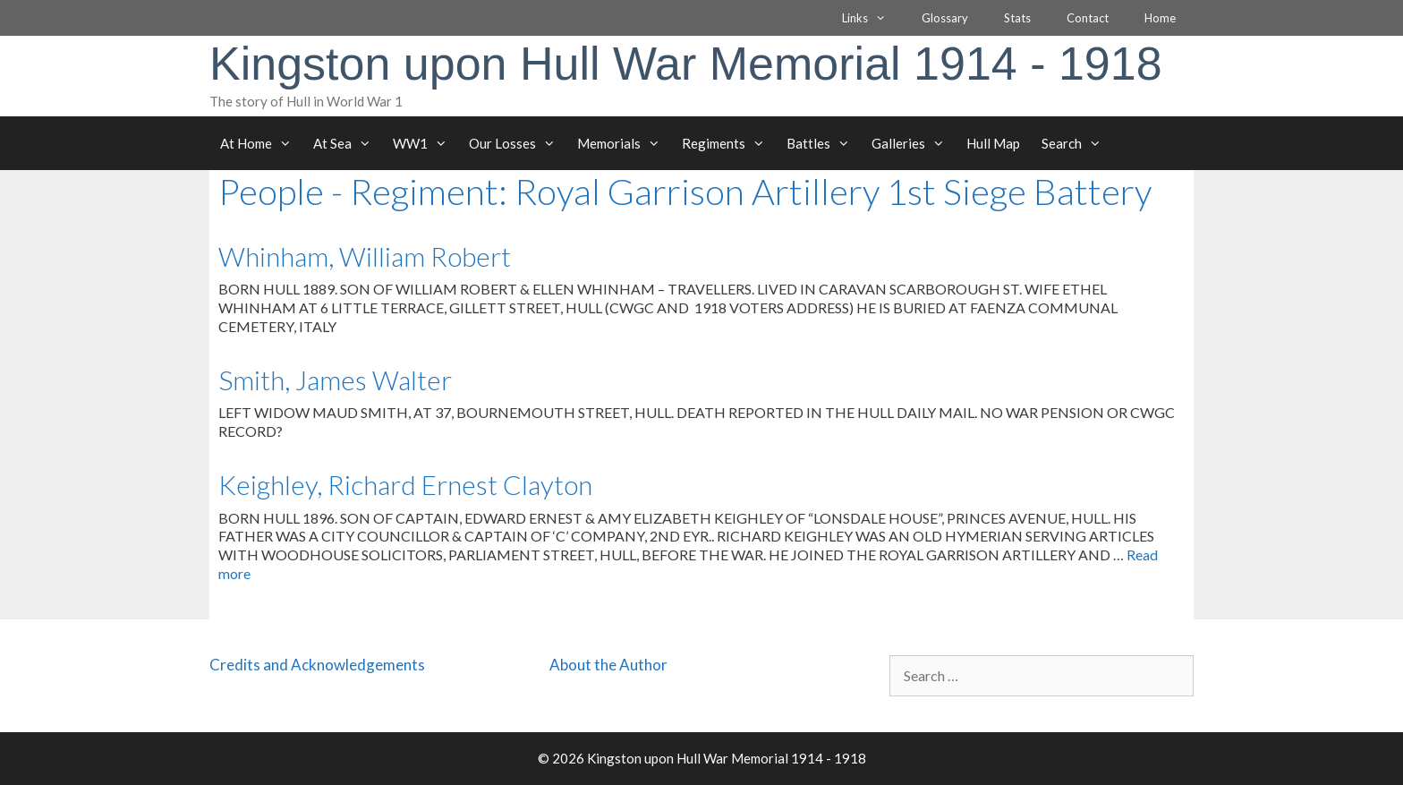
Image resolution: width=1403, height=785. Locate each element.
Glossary (945, 18)
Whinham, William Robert (364, 256)
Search (1077, 143)
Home (1160, 18)
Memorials (624, 143)
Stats (1017, 18)
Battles (824, 143)
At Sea (347, 143)
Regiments (729, 143)
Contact (1088, 18)
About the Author (608, 664)
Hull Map (993, 143)
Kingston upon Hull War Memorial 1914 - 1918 (685, 64)
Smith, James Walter (335, 379)
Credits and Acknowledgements (317, 664)
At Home (261, 143)
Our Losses (517, 143)
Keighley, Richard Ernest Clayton (405, 484)
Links (873, 18)
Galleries (914, 143)
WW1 (425, 143)
